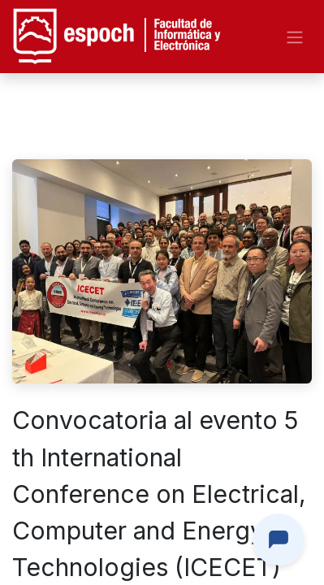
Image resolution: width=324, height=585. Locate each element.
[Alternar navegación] (295, 36)
